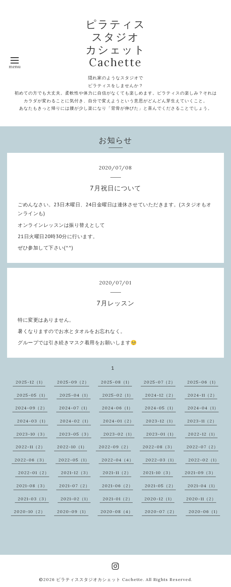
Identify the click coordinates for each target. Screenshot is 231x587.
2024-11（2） (202, 395)
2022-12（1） (203, 434)
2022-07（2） (202, 446)
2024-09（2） (31, 407)
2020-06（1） (204, 511)
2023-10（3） (31, 434)
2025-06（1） (202, 382)
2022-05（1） (73, 459)
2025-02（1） (117, 395)
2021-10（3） (158, 472)
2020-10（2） (29, 511)
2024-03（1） (32, 421)
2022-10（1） (72, 446)
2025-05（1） (32, 395)
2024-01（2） (118, 421)
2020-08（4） (116, 511)
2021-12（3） (76, 472)
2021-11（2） (117, 472)
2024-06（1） (117, 407)
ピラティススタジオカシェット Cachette (99, 579)
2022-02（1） (203, 459)
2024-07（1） (74, 407)
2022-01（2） (33, 472)
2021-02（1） (75, 498)
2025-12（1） (30, 382)
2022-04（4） (118, 459)
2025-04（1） (75, 395)
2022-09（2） (115, 446)
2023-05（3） (75, 434)
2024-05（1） (160, 407)
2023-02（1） (118, 434)
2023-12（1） (160, 421)
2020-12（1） (159, 498)
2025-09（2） (73, 382)
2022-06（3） (31, 459)
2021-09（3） (200, 472)
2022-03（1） (161, 459)
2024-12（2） (160, 395)
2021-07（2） (74, 485)
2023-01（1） (161, 434)
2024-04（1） (203, 407)
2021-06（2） (117, 485)
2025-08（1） (116, 382)
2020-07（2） (161, 511)
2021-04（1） (202, 485)
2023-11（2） (202, 421)
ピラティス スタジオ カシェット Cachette (116, 43)
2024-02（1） (75, 421)
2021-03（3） (33, 498)
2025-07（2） (159, 382)
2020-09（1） (72, 511)
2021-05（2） (160, 485)
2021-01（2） (118, 498)
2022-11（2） (30, 446)
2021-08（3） (31, 485)
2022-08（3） (159, 446)
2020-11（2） (201, 498)
